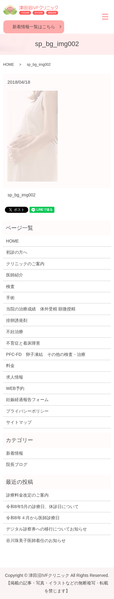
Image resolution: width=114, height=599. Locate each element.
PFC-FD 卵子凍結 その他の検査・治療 (45, 354)
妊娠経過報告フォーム (27, 399)
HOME (8, 64)
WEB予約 (15, 388)
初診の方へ (16, 252)
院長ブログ (16, 464)
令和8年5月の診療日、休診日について (42, 506)
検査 (10, 286)
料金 (10, 365)
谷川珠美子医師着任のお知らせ (36, 540)
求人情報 (14, 377)
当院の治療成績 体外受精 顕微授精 (40, 308)
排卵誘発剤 (16, 320)
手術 (10, 297)
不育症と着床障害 (23, 343)
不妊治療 (14, 331)
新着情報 (14, 453)
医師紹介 (14, 275)
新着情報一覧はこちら (33, 26)
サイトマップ (19, 422)
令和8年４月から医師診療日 (33, 517)
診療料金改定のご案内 (27, 495)
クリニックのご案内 (25, 263)
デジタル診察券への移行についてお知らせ (46, 529)
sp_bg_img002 (22, 194)
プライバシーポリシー (27, 411)
